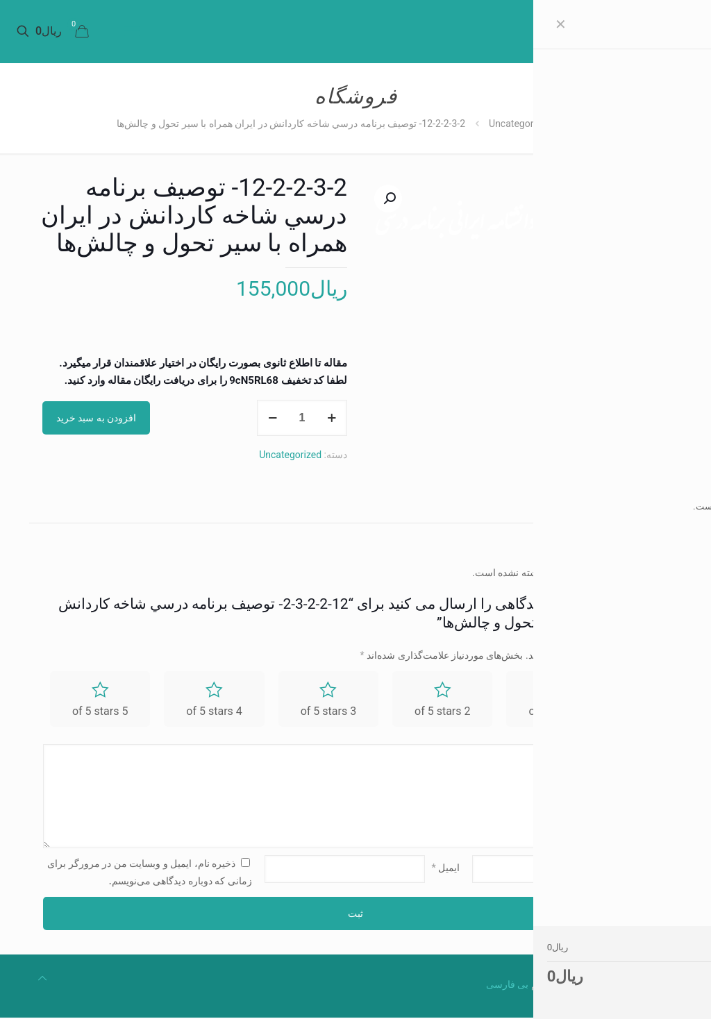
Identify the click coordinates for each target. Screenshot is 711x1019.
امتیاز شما (644, 701)
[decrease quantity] (272, 417)
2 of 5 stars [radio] (442, 711)
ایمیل (446, 868)
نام (658, 868)
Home (588, 123)
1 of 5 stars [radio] (556, 711)
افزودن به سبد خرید (96, 417)
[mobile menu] (132, 31)
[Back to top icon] (42, 979)
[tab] (644, 507)
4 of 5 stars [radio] (214, 711)
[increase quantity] (331, 417)
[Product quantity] (302, 418)
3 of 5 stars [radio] (328, 711)
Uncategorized (520, 123)
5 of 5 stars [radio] (100, 711)
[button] (388, 198)
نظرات (644, 506)
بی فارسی (507, 985)
